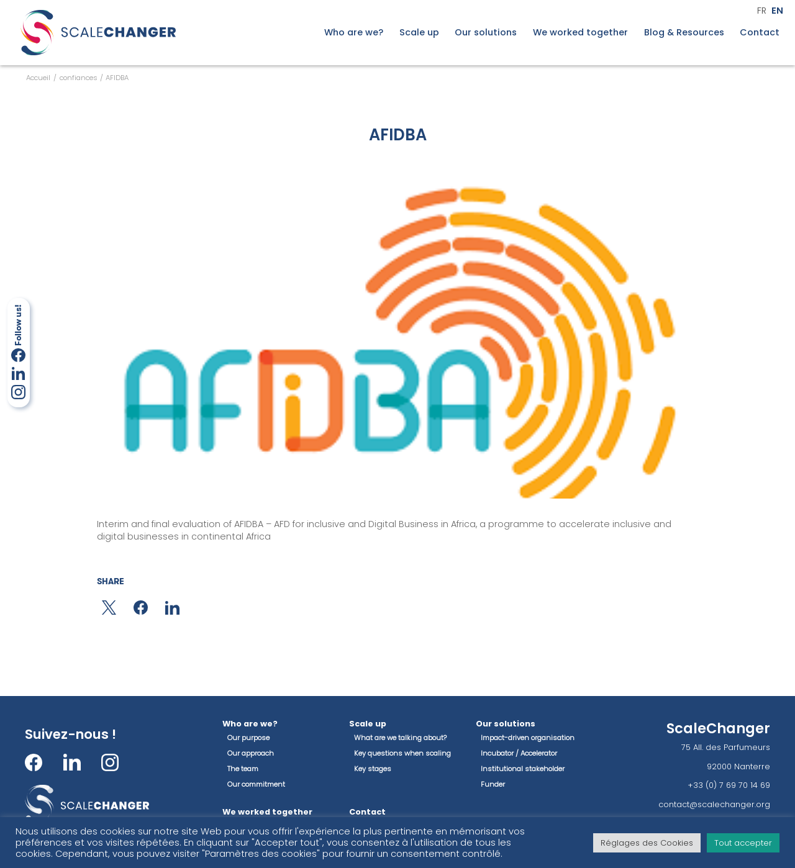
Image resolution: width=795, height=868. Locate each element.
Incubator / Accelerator (519, 753)
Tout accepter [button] (743, 843)
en (777, 11)
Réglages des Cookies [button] (647, 843)
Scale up (419, 33)
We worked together (580, 33)
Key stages (372, 768)
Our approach (250, 753)
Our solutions (486, 33)
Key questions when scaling (402, 753)
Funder (493, 784)
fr (761, 11)
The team (242, 768)
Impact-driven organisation (528, 737)
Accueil (38, 78)
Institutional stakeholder (523, 768)
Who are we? (353, 33)
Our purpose (248, 737)
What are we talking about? (400, 737)
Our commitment (256, 784)
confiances (79, 78)
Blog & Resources (684, 33)
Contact (759, 33)
